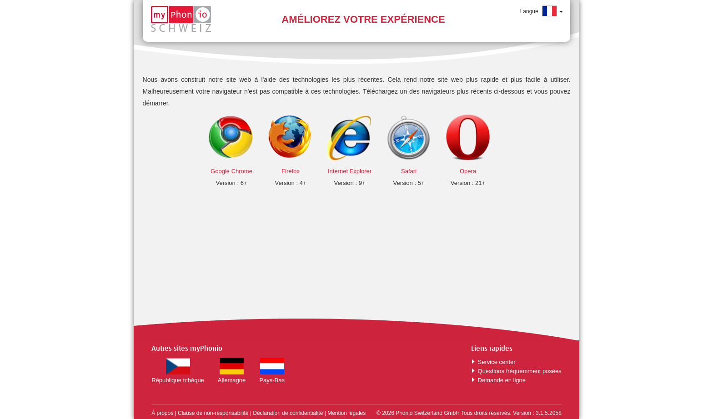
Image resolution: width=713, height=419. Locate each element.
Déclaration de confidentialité (288, 413)
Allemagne (232, 371)
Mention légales (346, 413)
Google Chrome (231, 171)
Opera (468, 171)
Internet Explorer (350, 171)
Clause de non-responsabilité (213, 413)
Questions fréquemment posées (520, 371)
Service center (497, 362)
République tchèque (177, 371)
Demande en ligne (502, 380)
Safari (409, 171)
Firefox (290, 171)
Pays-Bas (272, 371)
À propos (163, 413)
